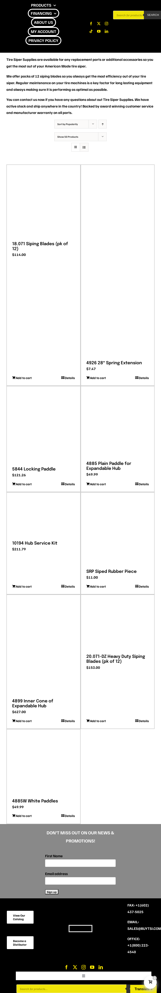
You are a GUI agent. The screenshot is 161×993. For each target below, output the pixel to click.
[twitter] (98, 23)
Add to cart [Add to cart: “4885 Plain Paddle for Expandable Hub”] (98, 484)
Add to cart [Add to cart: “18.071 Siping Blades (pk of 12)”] (24, 378)
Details (70, 378)
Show (67, 136)
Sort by (67, 124)
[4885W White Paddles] (43, 762)
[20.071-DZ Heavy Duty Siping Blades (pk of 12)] (117, 623)
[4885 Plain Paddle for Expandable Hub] (117, 422)
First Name (54, 856)
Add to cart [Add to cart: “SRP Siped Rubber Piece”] (98, 586)
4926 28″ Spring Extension (114, 363)
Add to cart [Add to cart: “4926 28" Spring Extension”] (98, 378)
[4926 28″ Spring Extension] (117, 261)
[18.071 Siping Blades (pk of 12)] (43, 201)
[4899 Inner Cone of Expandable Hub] (43, 645)
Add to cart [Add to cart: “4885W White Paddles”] (24, 816)
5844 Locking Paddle (34, 469)
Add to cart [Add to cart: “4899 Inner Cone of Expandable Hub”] (24, 721)
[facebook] (91, 23)
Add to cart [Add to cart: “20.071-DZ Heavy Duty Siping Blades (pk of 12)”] (98, 721)
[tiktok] (91, 31)
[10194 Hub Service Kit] (43, 515)
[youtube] (98, 31)
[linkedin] (106, 31)
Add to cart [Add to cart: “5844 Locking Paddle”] (24, 484)
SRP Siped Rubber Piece (111, 571)
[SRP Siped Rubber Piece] (117, 529)
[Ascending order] (102, 124)
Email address (56, 873)
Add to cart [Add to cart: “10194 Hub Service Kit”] (24, 586)
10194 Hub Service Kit (34, 543)
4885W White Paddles (35, 801)
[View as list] (84, 147)
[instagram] (106, 23)
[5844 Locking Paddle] (43, 424)
